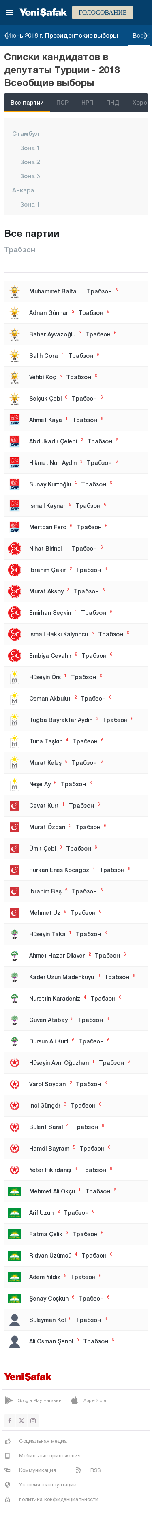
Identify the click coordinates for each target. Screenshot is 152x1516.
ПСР (62, 102)
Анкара (23, 190)
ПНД (113, 102)
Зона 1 (30, 147)
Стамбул (25, 133)
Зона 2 (30, 161)
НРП (87, 102)
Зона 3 (30, 175)
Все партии (27, 102)
